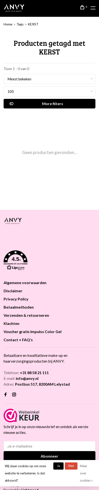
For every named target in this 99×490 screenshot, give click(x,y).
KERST (33, 24)
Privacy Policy (16, 299)
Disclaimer (13, 290)
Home (8, 24)
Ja (58, 466)
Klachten (11, 323)
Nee (71, 466)
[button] (49, 261)
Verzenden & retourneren (26, 315)
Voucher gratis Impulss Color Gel (32, 331)
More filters (36, 104)
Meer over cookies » (86, 473)
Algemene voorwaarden (25, 282)
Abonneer (49, 456)
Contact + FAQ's (18, 339)
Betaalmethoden (19, 307)
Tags (20, 24)
